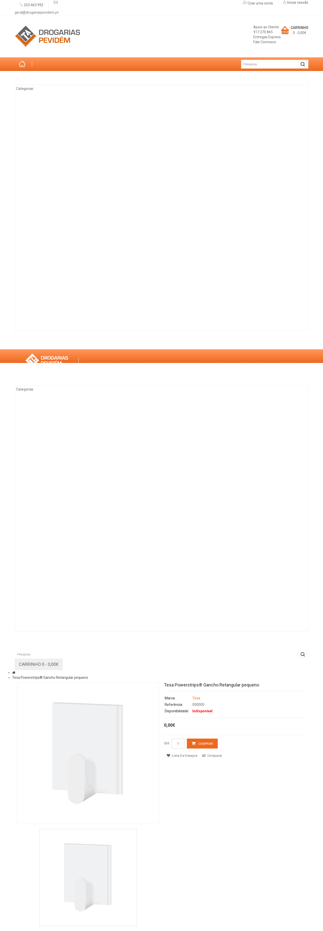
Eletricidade (39, 169)
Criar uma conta (260, 3)
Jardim (33, 114)
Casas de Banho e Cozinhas (54, 224)
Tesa (196, 698)
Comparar (212, 755)
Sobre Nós (31, 342)
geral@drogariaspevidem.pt (36, 12)
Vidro (32, 210)
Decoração (38, 237)
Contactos (161, 342)
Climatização (40, 128)
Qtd (166, 743)
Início (23, 64)
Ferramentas (40, 155)
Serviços (92, 342)
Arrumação (38, 101)
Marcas (62, 342)
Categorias (33, 78)
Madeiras (36, 183)
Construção (39, 306)
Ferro (32, 196)
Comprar (205, 744)
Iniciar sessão (297, 2)
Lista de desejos (182, 755)
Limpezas (35, 265)
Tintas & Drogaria (44, 142)
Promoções (126, 342)
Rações (34, 319)
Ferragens (37, 251)
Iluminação (37, 292)
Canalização (39, 278)
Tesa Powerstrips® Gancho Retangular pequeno (50, 678)
